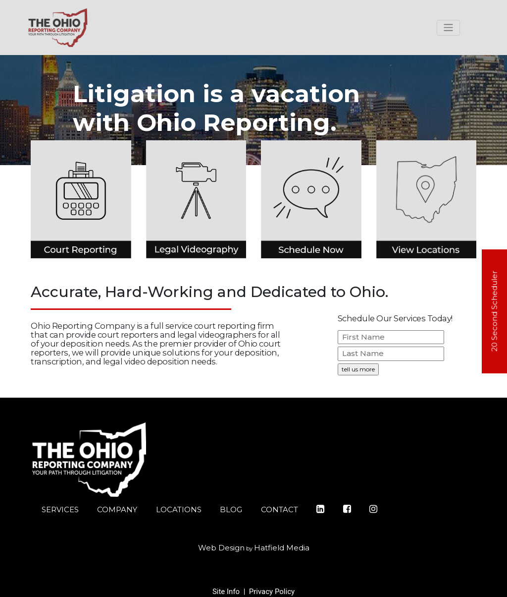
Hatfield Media (281, 547)
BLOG (231, 509)
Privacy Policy (272, 591)
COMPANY (117, 509)
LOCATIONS (179, 509)
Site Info (226, 591)
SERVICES (60, 509)
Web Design (221, 547)
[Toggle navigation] (448, 28)
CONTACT (279, 509)
